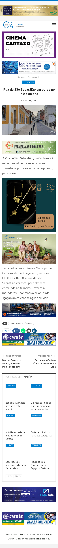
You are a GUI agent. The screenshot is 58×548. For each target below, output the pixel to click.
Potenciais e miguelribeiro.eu (37, 543)
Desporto (10, 420)
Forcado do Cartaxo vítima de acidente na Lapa (44, 368)
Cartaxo (29, 328)
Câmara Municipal (16, 328)
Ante (9, 480)
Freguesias (29, 82)
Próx (18, 480)
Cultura (10, 449)
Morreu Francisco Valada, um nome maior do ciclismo (11, 368)
